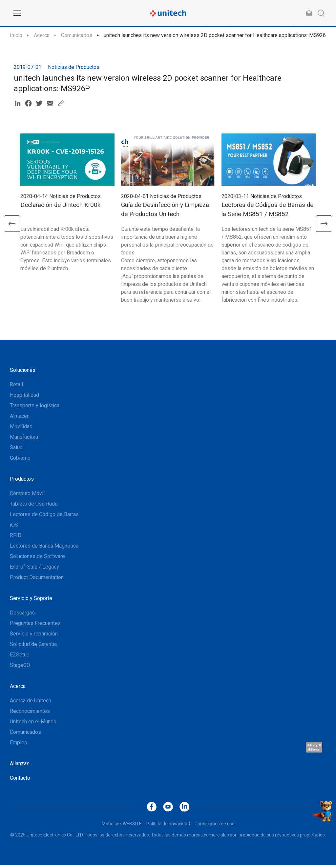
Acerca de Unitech (30, 700)
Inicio (16, 35)
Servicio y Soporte (31, 598)
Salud (16, 447)
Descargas (22, 613)
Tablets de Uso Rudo (34, 504)
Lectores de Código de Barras (44, 514)
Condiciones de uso (215, 823)
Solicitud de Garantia (33, 644)
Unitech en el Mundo (33, 721)
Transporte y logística (34, 405)
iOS (14, 525)
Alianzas (20, 763)
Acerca (42, 35)
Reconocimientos (30, 711)
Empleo (18, 742)
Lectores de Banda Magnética (44, 546)
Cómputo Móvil (27, 493)
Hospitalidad (24, 395)
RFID (15, 535)
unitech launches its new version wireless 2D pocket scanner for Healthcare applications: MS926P (216, 35)
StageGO (20, 665)
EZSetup (20, 655)
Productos (22, 479)
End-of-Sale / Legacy (34, 567)
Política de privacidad (168, 823)
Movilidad (21, 426)
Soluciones (22, 370)
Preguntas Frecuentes (35, 623)
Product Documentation (37, 577)
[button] (12, 223)
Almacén (20, 416)
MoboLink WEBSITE (122, 823)
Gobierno (20, 458)
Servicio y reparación (34, 634)
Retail (16, 384)
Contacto (20, 778)
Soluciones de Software (37, 556)
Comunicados (76, 35)
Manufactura (24, 437)
